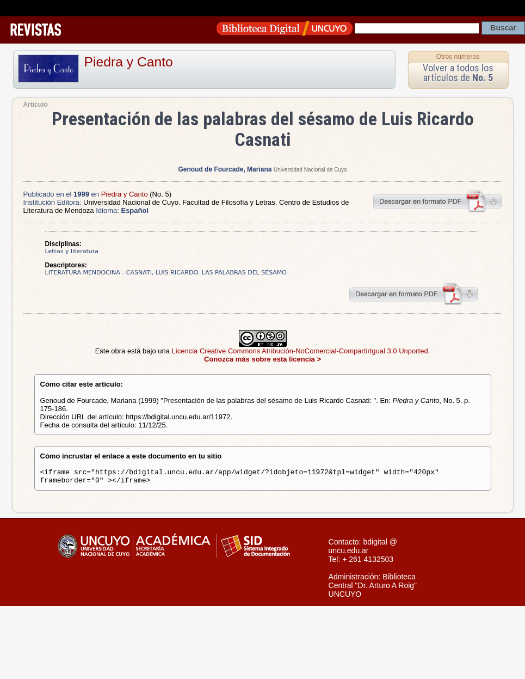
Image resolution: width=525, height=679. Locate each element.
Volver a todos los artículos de (458, 72)
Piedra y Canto (128, 61)
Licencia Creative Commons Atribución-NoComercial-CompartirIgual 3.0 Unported (300, 351)
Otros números (457, 56)
